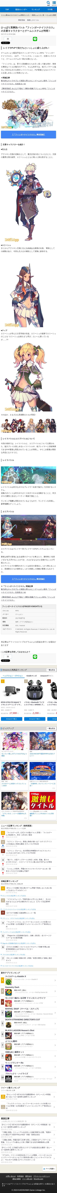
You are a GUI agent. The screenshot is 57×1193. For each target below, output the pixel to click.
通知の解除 (16, 1179)
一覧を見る (51, 670)
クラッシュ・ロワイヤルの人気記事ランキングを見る (18, 918)
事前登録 (21, 20)
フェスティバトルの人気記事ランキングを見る (16, 932)
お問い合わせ (11, 1176)
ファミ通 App (9, 3)
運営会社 (28, 1176)
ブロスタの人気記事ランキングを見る (13, 954)
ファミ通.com (27, 1179)
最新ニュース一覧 (38, 15)
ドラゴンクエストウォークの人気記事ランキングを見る (19, 909)
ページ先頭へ (50, 1169)
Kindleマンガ (32, 676)
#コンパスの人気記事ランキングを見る (14, 895)
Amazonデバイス (46, 676)
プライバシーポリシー (41, 1176)
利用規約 (20, 1176)
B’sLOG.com (38, 1179)
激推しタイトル (33, 20)
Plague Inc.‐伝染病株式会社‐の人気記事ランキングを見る (18, 943)
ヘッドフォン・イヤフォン (13, 676)
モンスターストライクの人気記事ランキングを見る (17, 966)
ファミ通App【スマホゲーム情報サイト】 (15, 15)
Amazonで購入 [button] (11, 719)
